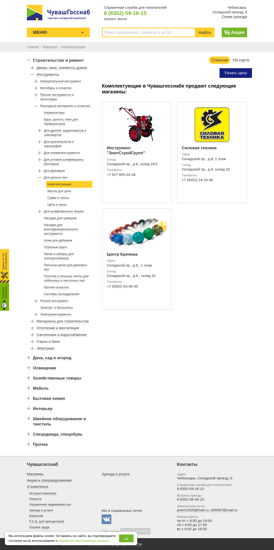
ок (126, 538)
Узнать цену (235, 73)
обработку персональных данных (83, 541)
